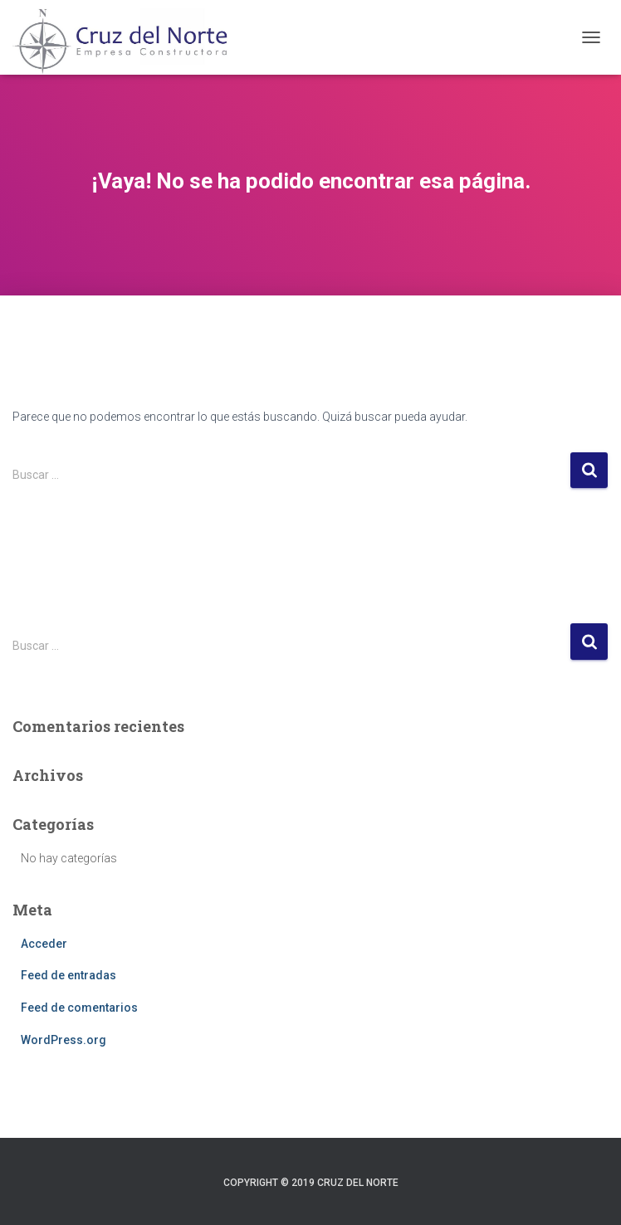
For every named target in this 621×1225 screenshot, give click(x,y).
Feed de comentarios (79, 1007)
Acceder (44, 943)
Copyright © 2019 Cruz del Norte (311, 1182)
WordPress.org (63, 1040)
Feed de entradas (68, 975)
